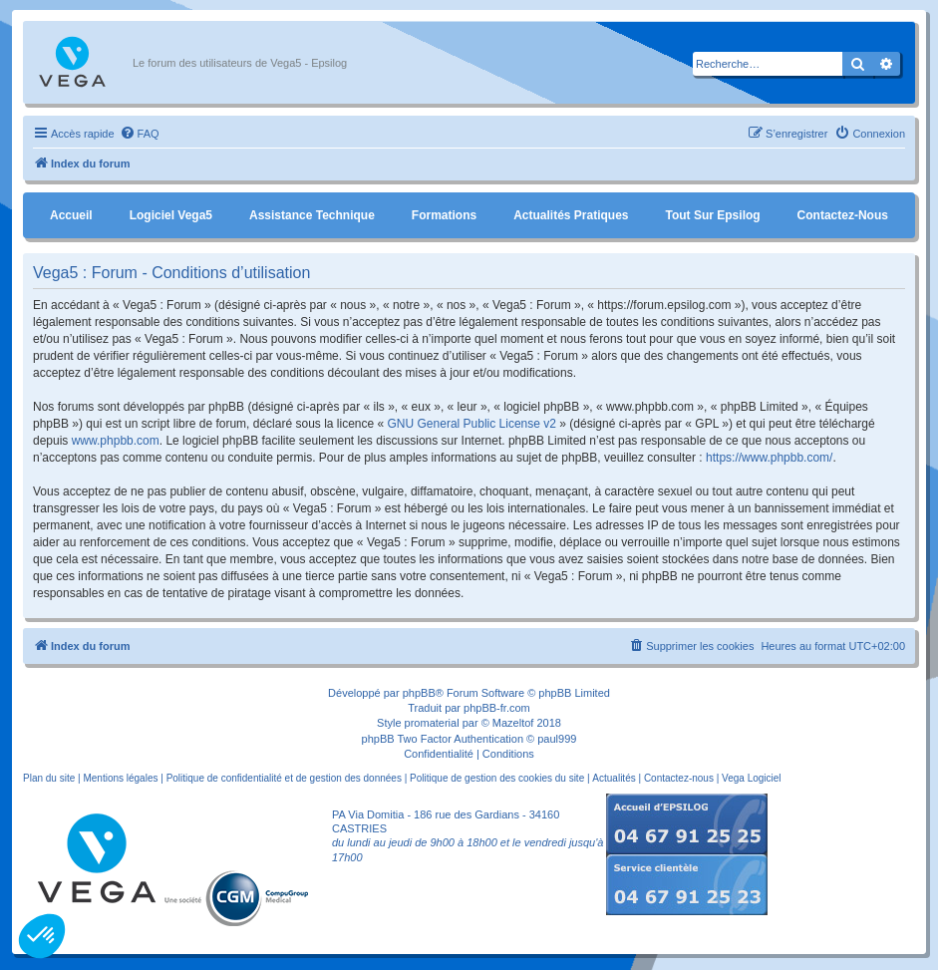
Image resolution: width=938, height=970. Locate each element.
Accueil (71, 215)
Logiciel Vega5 (171, 215)
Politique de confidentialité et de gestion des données (284, 778)
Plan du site (49, 778)
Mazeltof (513, 723)
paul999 (556, 739)
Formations (444, 215)
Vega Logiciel (752, 778)
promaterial (432, 723)
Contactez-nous (842, 215)
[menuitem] (139, 134)
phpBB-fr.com (497, 708)
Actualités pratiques (570, 215)
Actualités (613, 778)
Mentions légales (120, 778)
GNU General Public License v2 (472, 424)
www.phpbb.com (115, 441)
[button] (42, 936)
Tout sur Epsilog (713, 215)
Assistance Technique (312, 215)
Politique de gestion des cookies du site (497, 778)
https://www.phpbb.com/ (769, 458)
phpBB (419, 693)
